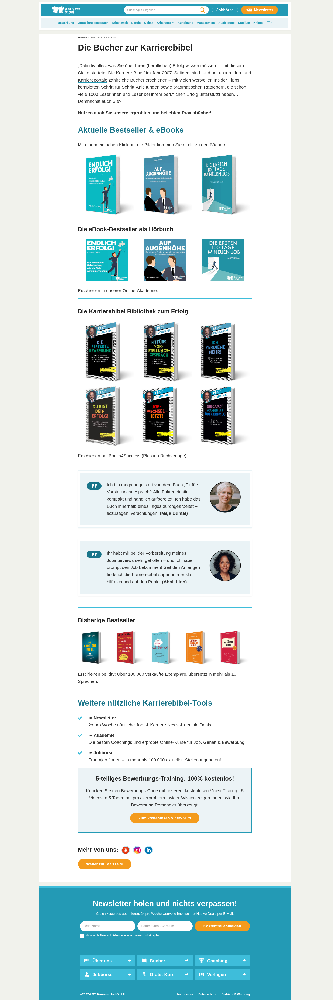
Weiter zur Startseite (104, 864)
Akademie (103, 735)
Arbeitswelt (120, 22)
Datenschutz (207, 994)
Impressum (185, 994)
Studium (244, 22)
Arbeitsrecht (165, 22)
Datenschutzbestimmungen (116, 935)
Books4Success (124, 455)
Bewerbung (66, 22)
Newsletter (259, 10)
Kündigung (185, 22)
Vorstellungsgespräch (93, 22)
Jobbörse (225, 10)
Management (206, 22)
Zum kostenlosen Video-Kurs (164, 818)
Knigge (258, 22)
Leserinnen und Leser (121, 94)
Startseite (82, 38)
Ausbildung (226, 22)
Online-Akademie (140, 290)
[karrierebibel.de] (66, 10)
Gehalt (149, 22)
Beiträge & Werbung (235, 994)
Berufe (136, 22)
